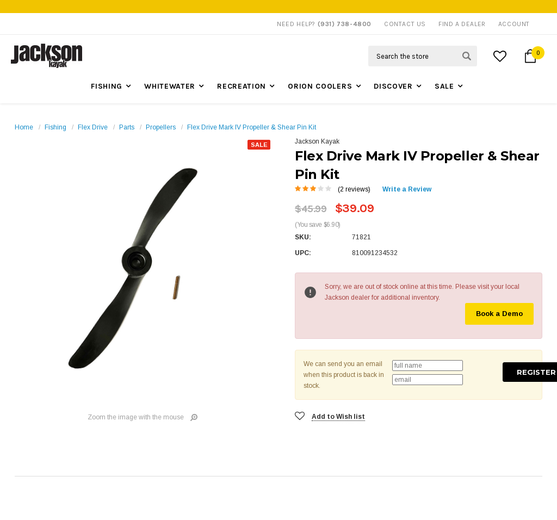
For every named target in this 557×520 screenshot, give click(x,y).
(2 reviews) (354, 189)
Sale (444, 86)
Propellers (161, 127)
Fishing (106, 86)
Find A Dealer (462, 24)
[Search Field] (422, 56)
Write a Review (406, 189)
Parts (126, 127)
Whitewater (169, 86)
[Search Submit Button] (466, 56)
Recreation (241, 86)
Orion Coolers (320, 86)
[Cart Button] (530, 56)
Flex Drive (93, 127)
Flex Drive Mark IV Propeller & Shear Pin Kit (251, 127)
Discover (393, 86)
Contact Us (405, 24)
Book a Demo (499, 313)
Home (24, 127)
